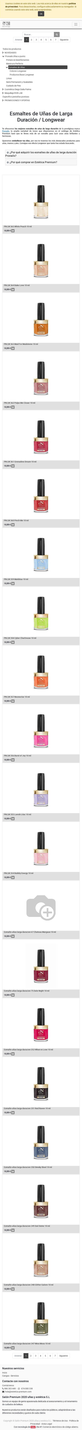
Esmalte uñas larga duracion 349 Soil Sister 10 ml (27, 1226)
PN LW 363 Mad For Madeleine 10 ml (21, 344)
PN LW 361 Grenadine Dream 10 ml (20, 461)
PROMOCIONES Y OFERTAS (17, 100)
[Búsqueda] (57, 34)
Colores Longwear (18, 71)
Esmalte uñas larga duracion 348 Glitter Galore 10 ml (28, 1284)
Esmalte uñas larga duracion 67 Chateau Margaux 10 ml (30, 932)
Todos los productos (12, 48)
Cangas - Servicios (10, 1375)
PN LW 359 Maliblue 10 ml (16, 579)
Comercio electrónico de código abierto (60, 1426)
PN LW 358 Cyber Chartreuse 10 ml (20, 638)
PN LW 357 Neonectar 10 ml (17, 696)
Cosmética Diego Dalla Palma (18, 89)
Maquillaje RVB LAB (13, 93)
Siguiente (64, 39)
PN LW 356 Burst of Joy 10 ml (17, 755)
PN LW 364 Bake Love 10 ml (17, 285)
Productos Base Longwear (22, 74)
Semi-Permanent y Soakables (19, 82)
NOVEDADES (10, 52)
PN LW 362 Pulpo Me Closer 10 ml (19, 402)
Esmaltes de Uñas (17, 67)
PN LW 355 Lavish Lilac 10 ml (17, 814)
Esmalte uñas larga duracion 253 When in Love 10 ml (28, 1049)
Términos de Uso (60, 1420)
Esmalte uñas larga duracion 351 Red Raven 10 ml (27, 1108)
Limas (9, 78)
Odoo (33, 1427)
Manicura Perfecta (14, 63)
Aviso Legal (46, 1423)
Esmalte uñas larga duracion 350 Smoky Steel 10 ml (28, 1167)
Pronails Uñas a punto (15, 56)
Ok (41, 13)
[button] (13, 230)
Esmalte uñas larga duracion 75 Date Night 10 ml (26, 990)
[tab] (41, 154)
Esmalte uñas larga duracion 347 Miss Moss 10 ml (27, 1343)
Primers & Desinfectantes (17, 59)
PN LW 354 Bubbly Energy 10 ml (18, 873)
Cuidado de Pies (13, 85)
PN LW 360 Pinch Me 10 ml (16, 520)
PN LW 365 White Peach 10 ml (18, 226)
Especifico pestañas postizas (16, 96)
